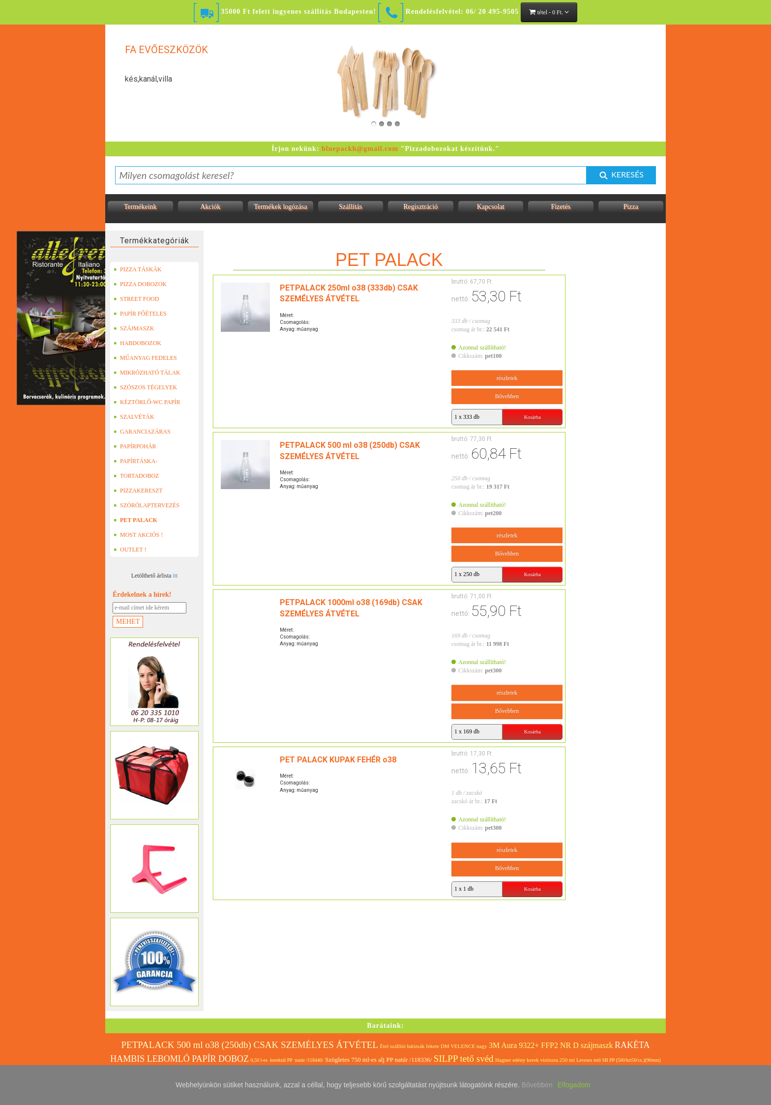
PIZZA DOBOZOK (140, 284)
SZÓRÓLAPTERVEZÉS (146, 505)
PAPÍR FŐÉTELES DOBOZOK (140, 313)
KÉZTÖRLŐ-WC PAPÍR (147, 402)
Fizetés (560, 206)
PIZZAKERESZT (138, 490)
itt (175, 575)
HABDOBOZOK (137, 343)
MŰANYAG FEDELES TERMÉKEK (145, 357)
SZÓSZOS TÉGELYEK (145, 387)
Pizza (630, 206)
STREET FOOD (136, 298)
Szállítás (350, 206)
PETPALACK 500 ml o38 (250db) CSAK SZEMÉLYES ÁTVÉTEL (249, 1045)
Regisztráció (420, 206)
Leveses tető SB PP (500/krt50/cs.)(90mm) (618, 1060)
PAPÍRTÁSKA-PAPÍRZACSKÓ (137, 461)
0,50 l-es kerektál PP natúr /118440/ (287, 1060)
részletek (507, 378)
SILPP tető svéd (464, 1058)
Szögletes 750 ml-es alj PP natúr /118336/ (378, 1059)
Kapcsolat (490, 206)
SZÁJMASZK (134, 328)
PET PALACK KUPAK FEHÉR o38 (338, 759)
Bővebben (507, 396)
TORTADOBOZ (136, 475)
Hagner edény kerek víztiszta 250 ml (535, 1060)
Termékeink (140, 206)
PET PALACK (135, 520)
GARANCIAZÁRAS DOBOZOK (142, 431)
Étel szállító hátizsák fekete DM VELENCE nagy (433, 1046)
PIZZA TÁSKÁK (138, 269)
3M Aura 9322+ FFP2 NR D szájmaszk (551, 1045)
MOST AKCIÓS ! (138, 534)
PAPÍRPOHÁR (135, 446)
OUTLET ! (130, 549)
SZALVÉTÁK (134, 416)
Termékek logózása (280, 206)
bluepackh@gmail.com (360, 148)
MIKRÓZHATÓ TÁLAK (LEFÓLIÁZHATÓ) (147, 372)
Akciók (210, 206)
